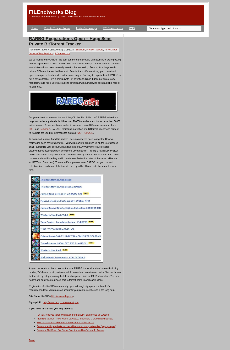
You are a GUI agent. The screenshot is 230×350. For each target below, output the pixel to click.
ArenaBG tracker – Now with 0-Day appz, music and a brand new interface (75, 318)
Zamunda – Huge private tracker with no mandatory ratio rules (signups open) (76, 326)
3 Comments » (62, 53)
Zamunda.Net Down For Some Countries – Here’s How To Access (70, 330)
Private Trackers (94, 49)
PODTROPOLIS (84, 133)
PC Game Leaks (113, 28)
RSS (132, 28)
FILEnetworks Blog (53, 12)
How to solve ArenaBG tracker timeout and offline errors (65, 322)
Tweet (32, 340)
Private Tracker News (57, 28)
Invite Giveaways (86, 28)
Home (34, 28)
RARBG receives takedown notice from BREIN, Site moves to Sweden (73, 314)
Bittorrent (80, 49)
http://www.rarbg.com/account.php (60, 302)
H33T (32, 129)
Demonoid (45, 129)
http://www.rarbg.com (62, 296)
